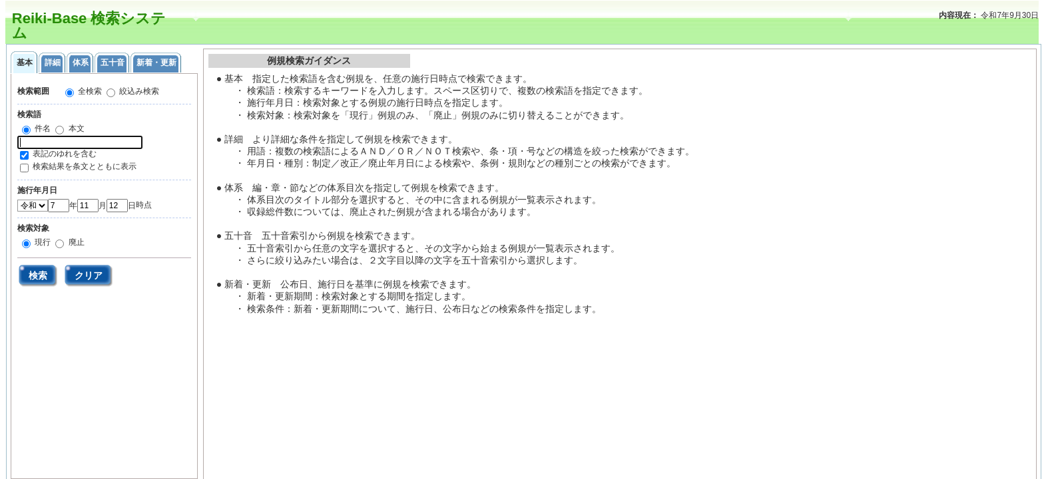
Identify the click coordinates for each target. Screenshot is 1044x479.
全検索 (89, 91)
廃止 (75, 242)
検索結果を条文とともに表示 (84, 166)
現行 (42, 242)
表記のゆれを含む (65, 153)
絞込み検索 (138, 91)
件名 (42, 128)
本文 (75, 128)
